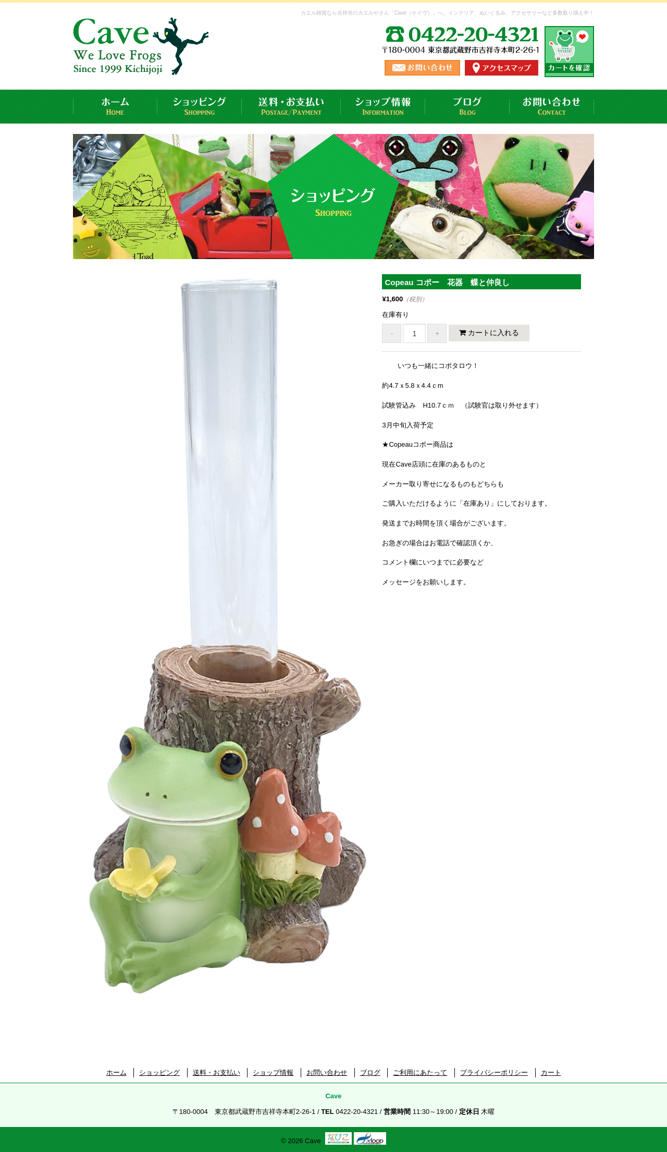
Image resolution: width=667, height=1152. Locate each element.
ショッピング (199, 107)
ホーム (115, 107)
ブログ (467, 107)
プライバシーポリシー (494, 1072)
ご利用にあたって (420, 1072)
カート (551, 1072)
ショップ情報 (383, 107)
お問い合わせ (552, 107)
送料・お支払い (291, 107)
